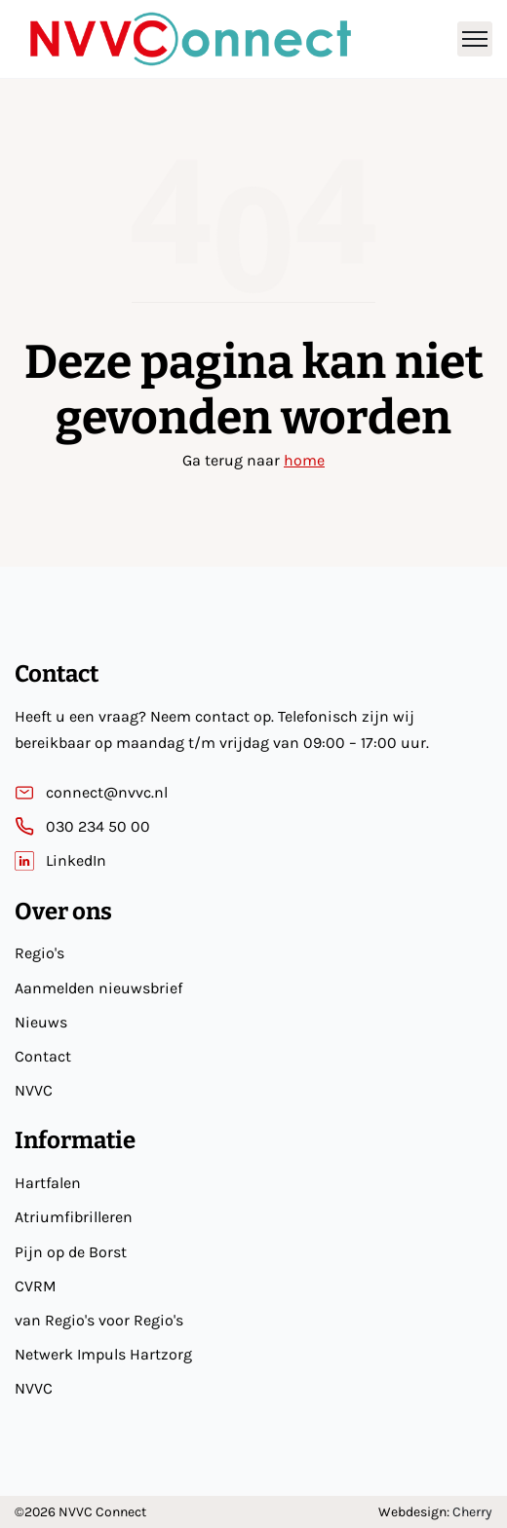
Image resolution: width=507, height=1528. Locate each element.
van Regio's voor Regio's (99, 1320)
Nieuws (41, 1022)
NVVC (34, 1090)
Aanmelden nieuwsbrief (98, 988)
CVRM (36, 1286)
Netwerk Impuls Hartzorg (103, 1354)
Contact (43, 1056)
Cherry (472, 1512)
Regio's (39, 953)
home (304, 460)
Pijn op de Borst (71, 1252)
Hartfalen (48, 1183)
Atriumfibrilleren (74, 1217)
